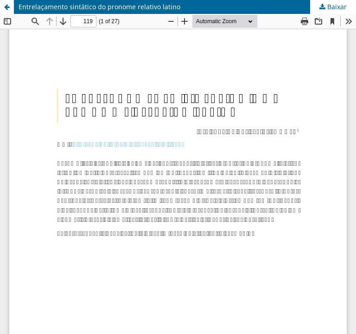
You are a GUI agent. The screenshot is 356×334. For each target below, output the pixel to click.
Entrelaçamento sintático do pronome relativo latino (99, 6)
